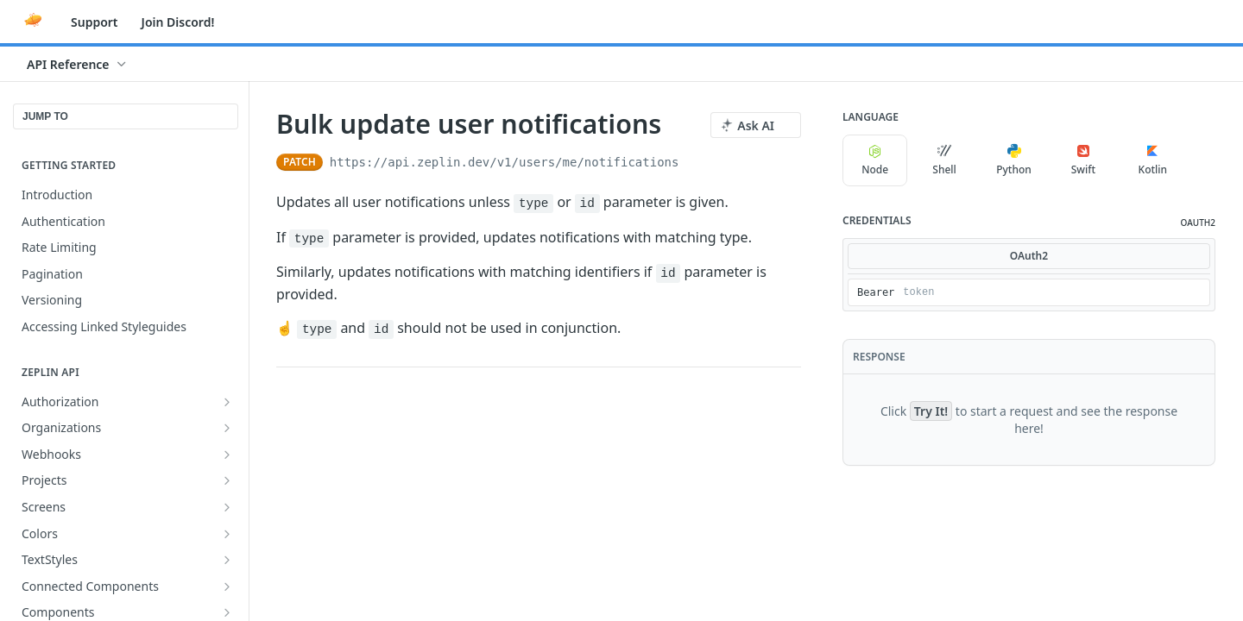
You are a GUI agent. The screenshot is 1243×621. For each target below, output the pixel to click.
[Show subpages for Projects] (227, 480)
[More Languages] (1202, 160)
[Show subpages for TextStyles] (227, 560)
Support (94, 22)
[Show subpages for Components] (227, 612)
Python (1014, 160)
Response (879, 356)
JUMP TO (45, 116)
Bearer (875, 292)
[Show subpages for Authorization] (227, 402)
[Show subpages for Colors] (227, 534)
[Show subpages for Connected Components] (227, 586)
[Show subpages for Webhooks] (227, 454)
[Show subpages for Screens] (227, 507)
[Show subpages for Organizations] (227, 428)
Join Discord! (178, 22)
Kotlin (1153, 160)
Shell (944, 160)
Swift (1083, 160)
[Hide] (1196, 292)
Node (874, 160)
